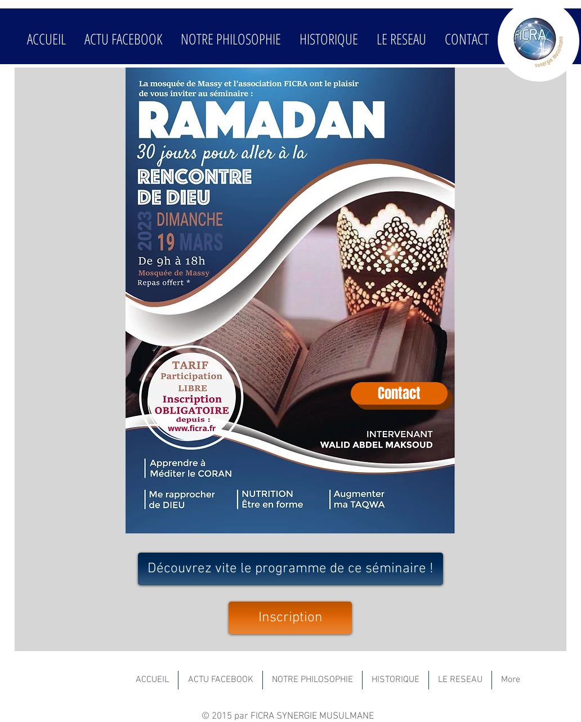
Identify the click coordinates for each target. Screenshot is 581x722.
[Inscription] (290, 618)
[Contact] (399, 393)
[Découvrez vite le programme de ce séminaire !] (290, 569)
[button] (230, 38)
